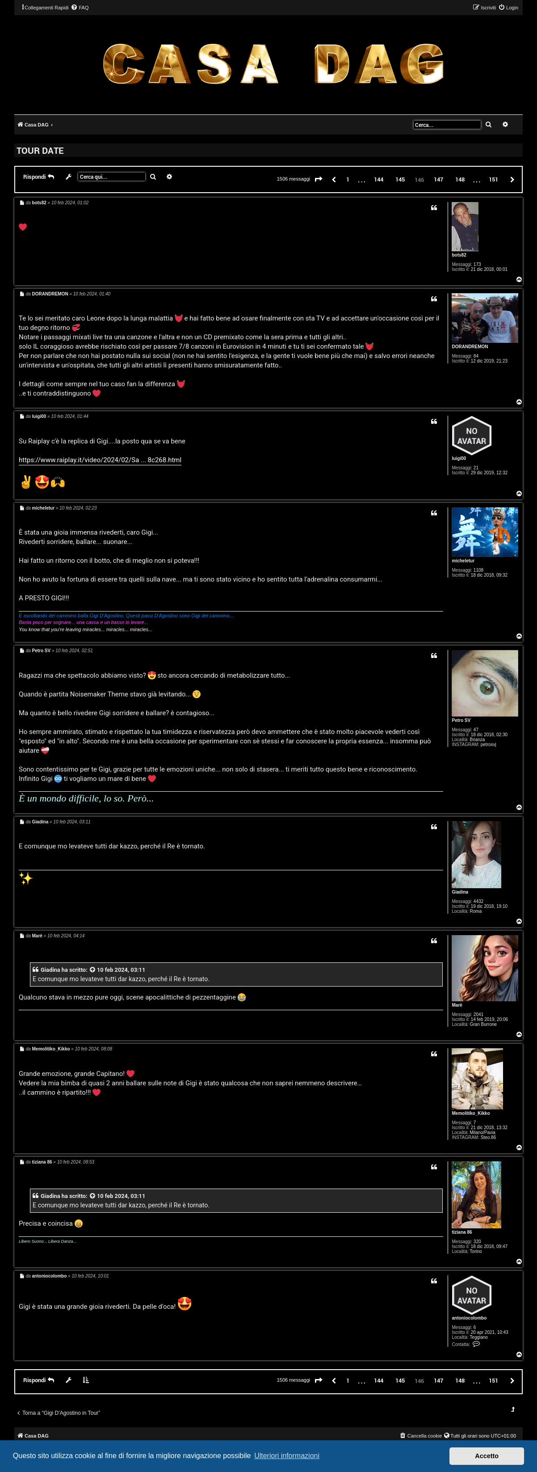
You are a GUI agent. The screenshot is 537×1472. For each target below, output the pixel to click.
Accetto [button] (487, 1455)
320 (477, 1241)
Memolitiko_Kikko (471, 1113)
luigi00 (459, 458)
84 (476, 356)
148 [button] (460, 179)
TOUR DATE (40, 150)
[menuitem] (79, 7)
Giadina (460, 892)
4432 (478, 901)
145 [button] (400, 179)
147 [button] (438, 179)
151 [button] (493, 179)
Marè (457, 1005)
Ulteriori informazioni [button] (286, 1455)
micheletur (463, 560)
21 (476, 467)
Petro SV (461, 720)
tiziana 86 (462, 1232)
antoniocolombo (469, 1318)
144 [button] (378, 179)
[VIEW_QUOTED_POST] (93, 969)
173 (477, 264)
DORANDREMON (470, 346)
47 (476, 729)
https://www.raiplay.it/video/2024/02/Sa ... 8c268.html (100, 460)
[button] (319, 180)
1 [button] (347, 179)
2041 (478, 1014)
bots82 (459, 255)
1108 (478, 570)
